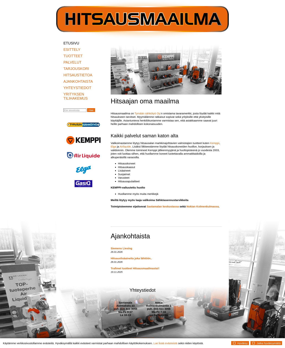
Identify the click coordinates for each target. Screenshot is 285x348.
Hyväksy (240, 343)
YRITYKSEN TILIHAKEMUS (75, 96)
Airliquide (125, 146)
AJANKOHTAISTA (78, 81)
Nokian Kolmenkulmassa (202, 206)
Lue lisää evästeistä (165, 343)
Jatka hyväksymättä (266, 343)
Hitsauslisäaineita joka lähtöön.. (131, 258)
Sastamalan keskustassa (163, 206)
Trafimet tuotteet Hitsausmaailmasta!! (135, 268)
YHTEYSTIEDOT (77, 88)
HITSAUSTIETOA (77, 75)
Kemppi (214, 143)
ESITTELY (71, 50)
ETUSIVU (71, 43)
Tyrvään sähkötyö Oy (147, 113)
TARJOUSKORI (76, 69)
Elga (113, 146)
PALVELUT (72, 62)
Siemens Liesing (121, 248)
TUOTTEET (73, 56)
